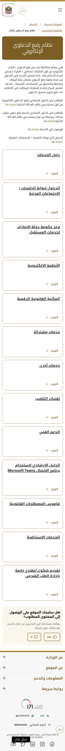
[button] (21, 739)
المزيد (52, 173)
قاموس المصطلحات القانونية (35, 504)
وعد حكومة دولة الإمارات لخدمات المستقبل (38, 229)
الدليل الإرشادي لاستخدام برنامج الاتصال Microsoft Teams (34, 468)
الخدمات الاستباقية (43, 537)
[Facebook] (52, 744)
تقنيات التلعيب (47, 399)
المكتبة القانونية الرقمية (38, 299)
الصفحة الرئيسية (53, 24)
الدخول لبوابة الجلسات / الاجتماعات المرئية (39, 191)
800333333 (20, 724)
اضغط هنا (57, 141)
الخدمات (33, 24)
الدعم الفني (49, 432)
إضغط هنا (11, 104)
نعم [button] (52, 637)
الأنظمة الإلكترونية (52, 30)
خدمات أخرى (49, 365)
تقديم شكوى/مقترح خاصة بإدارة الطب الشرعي (37, 573)
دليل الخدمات (48, 155)
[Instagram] (42, 744)
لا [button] (34, 637)
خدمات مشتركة (47, 332)
